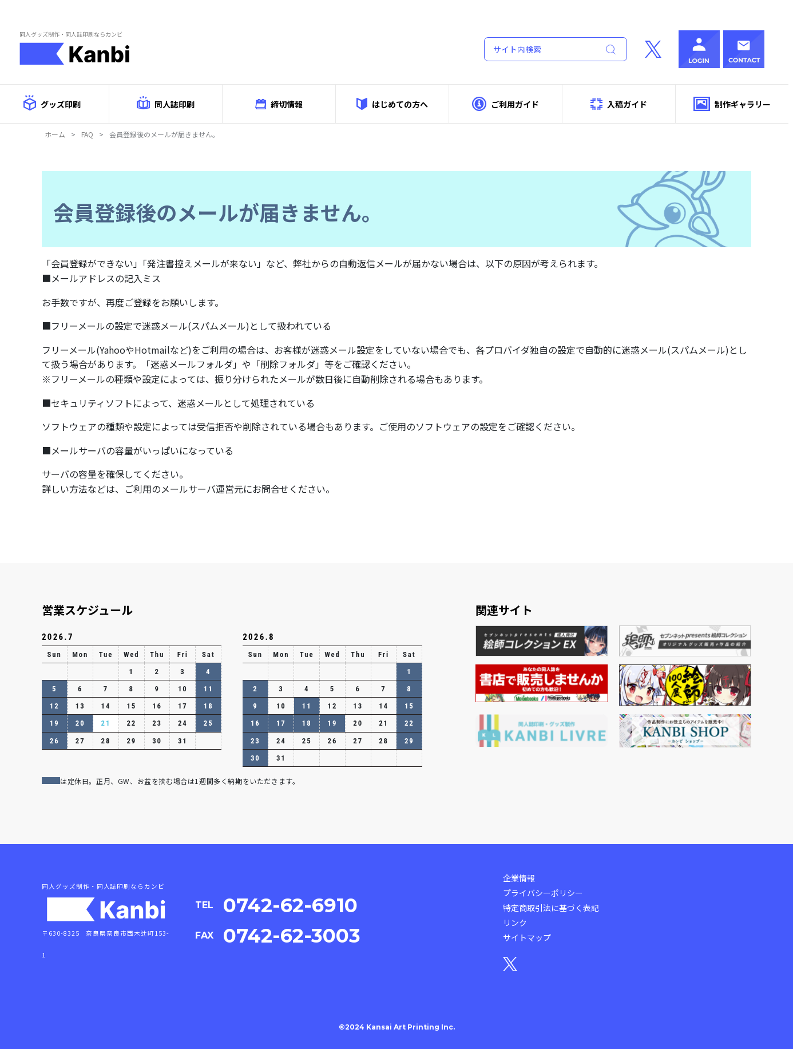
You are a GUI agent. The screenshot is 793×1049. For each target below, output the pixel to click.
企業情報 (519, 878)
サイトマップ (527, 937)
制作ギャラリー (732, 104)
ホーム (55, 134)
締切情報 (279, 104)
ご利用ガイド (505, 104)
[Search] (539, 49)
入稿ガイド (619, 104)
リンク (515, 922)
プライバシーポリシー (543, 892)
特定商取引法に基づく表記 (551, 907)
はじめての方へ (391, 104)
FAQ (87, 134)
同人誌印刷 (166, 103)
